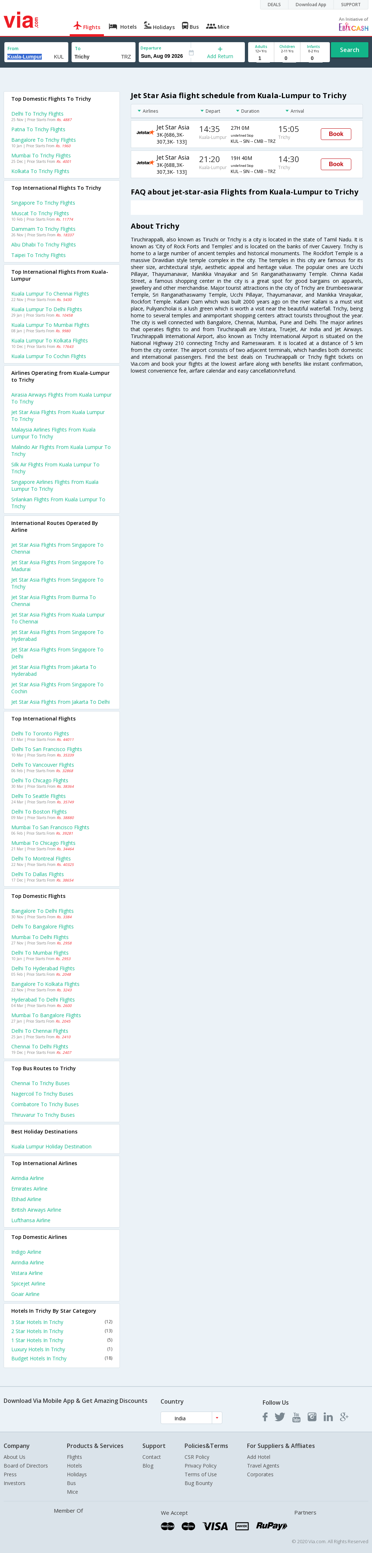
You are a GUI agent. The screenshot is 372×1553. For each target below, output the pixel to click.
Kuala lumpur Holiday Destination (51, 1146)
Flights (74, 1456)
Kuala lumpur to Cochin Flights (48, 356)
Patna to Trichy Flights (38, 129)
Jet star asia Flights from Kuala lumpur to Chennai (58, 618)
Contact (151, 1456)
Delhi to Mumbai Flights (40, 952)
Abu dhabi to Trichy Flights (43, 244)
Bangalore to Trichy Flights (43, 139)
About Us (14, 1456)
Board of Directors (26, 1465)
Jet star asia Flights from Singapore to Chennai (57, 548)
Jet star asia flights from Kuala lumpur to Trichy (58, 415)
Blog (147, 1465)
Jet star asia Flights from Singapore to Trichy (57, 583)
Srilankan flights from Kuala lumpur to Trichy (58, 503)
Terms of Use (201, 1474)
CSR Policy (197, 1456)
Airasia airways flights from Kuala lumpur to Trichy (61, 398)
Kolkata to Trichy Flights (40, 171)
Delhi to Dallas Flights (37, 874)
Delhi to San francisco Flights (46, 749)
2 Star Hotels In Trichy (61, 1331)
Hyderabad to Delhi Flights (43, 999)
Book (336, 134)
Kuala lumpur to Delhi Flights (46, 309)
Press (10, 1474)
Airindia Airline (27, 1178)
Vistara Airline (27, 1272)
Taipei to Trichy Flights (38, 255)
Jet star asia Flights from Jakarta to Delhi (60, 701)
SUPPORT (351, 4)
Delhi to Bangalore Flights (42, 926)
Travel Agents (263, 1465)
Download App (311, 4)
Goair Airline (25, 1294)
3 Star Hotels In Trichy (61, 1322)
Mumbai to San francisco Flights (50, 827)
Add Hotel (258, 1456)
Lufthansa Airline (30, 1220)
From (13, 48)
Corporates (260, 1474)
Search (349, 50)
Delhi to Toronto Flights (40, 733)
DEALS (274, 4)
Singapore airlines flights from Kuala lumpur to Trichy (54, 485)
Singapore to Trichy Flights (43, 202)
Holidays (77, 1474)
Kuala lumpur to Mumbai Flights (50, 324)
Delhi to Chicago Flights (39, 780)
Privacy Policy (201, 1465)
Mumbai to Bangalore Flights (46, 1015)
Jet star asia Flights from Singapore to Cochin (57, 688)
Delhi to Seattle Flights (38, 795)
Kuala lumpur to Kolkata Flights (49, 340)
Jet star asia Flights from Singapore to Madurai (57, 566)
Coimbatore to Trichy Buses (45, 1104)
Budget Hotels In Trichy (61, 1358)
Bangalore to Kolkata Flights (45, 983)
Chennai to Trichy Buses (40, 1083)
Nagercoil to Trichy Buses (42, 1093)
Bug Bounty (199, 1483)
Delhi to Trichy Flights (37, 113)
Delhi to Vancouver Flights (42, 764)
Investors (14, 1483)
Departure (151, 48)
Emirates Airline (29, 1188)
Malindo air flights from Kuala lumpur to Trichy (61, 450)
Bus (71, 1483)
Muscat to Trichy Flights (40, 213)
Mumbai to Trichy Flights (41, 155)
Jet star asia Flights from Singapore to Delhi (57, 653)
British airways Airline (36, 1209)
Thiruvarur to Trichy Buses (43, 1114)
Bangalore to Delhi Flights (42, 910)
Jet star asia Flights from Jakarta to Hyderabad (53, 670)
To (78, 48)
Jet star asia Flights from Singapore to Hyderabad (57, 635)
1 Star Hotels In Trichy (61, 1340)
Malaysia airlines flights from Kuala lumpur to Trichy (53, 433)
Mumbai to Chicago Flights (43, 842)
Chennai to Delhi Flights (39, 1046)
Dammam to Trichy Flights (43, 228)
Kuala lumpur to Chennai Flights (50, 293)
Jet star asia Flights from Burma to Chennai (53, 600)
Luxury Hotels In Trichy (61, 1349)
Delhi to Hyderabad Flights (43, 968)
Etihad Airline (26, 1199)
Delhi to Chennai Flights (39, 1030)
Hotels (74, 1465)
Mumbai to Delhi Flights (40, 937)
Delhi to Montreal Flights (41, 858)
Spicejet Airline (28, 1283)
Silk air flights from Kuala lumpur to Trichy (55, 468)
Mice (72, 1491)
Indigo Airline (26, 1251)
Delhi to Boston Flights (39, 811)
